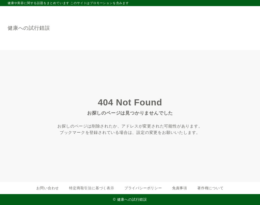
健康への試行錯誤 (29, 27)
